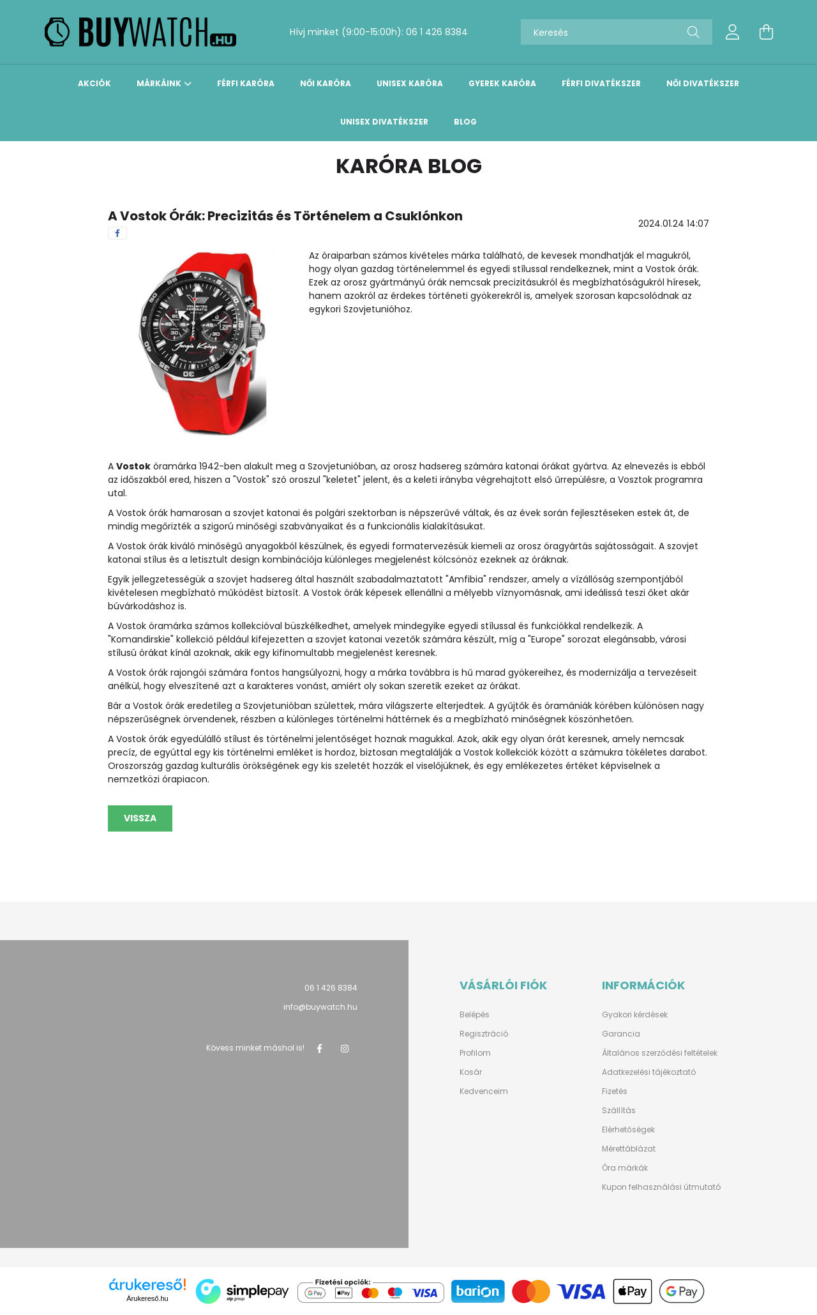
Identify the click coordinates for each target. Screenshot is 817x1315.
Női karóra (325, 83)
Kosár (471, 1072)
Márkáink (159, 83)
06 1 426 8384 (437, 32)
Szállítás (619, 1110)
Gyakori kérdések (635, 1014)
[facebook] (117, 233)
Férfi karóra (245, 83)
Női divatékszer (702, 83)
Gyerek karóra (502, 83)
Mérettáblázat (629, 1148)
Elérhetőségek (628, 1129)
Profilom (475, 1053)
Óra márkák (625, 1168)
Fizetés (614, 1091)
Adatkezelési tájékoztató (649, 1072)
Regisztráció (484, 1034)
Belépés (475, 1014)
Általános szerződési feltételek (659, 1053)
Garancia (621, 1034)
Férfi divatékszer (601, 83)
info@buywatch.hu (320, 1006)
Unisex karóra (410, 83)
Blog (465, 122)
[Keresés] (616, 32)
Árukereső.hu (147, 1298)
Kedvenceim (484, 1091)
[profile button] (733, 32)
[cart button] (766, 32)
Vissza (140, 818)
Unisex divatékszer (384, 122)
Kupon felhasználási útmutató (661, 1187)
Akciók (94, 83)
